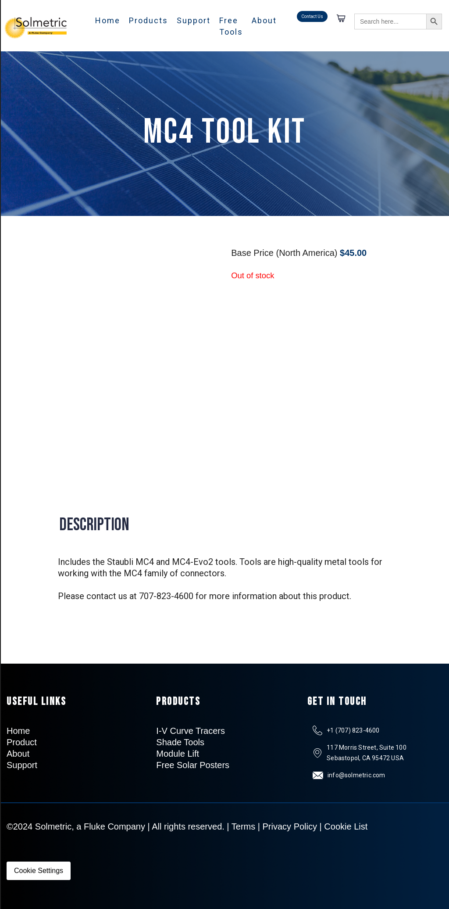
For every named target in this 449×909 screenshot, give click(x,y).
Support (193, 20)
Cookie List (345, 826)
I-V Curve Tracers (190, 731)
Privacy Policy (290, 826)
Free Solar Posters (192, 765)
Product (22, 742)
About (264, 20)
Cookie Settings (38, 870)
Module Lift (177, 753)
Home (107, 20)
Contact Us (312, 16)
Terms (243, 826)
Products (148, 20)
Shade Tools (180, 742)
